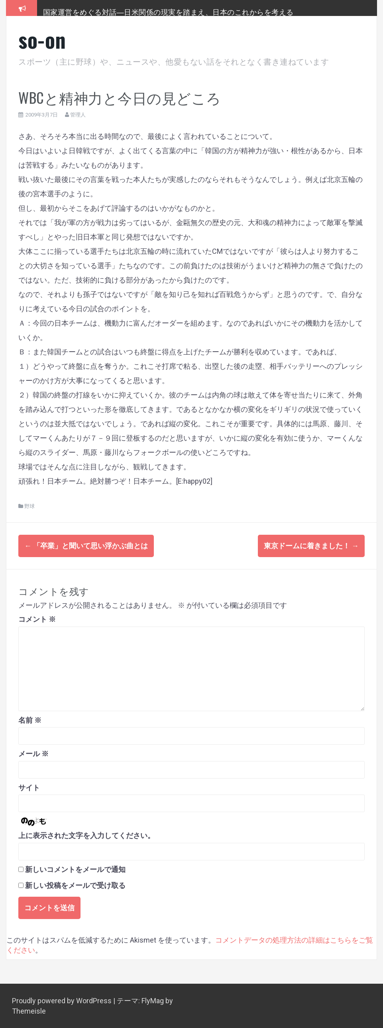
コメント (37, 619)
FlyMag (152, 1000)
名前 (29, 720)
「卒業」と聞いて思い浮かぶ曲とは (86, 546)
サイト (29, 787)
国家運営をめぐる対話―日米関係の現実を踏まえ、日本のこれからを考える (168, 11)
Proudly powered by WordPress (62, 1000)
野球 (29, 506)
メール (33, 753)
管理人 (78, 115)
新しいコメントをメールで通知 (75, 869)
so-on (42, 39)
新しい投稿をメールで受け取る (75, 885)
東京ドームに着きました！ (311, 546)
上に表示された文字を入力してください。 (86, 835)
